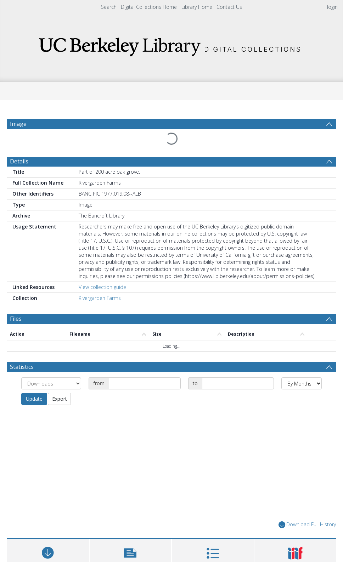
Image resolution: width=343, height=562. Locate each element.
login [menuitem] (332, 7)
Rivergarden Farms (100, 281)
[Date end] (238, 366)
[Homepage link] (171, 44)
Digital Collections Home (149, 7)
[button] (131, 539)
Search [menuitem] (109, 7)
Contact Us (229, 7)
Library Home (196, 7)
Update (34, 381)
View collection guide (102, 270)
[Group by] (51, 366)
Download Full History (307, 507)
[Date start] (145, 366)
